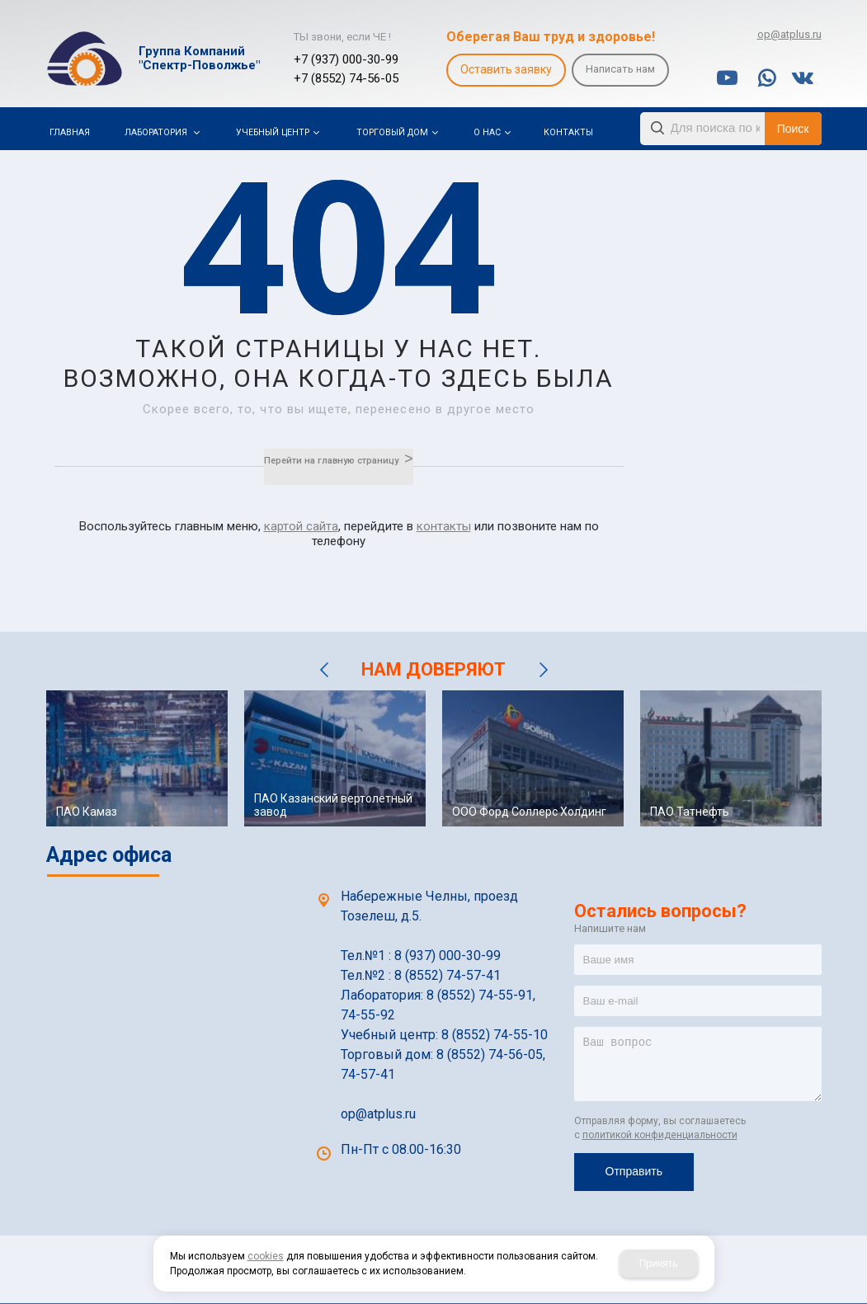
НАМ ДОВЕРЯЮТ (433, 669)
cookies (265, 1256)
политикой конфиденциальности (659, 1135)
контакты (444, 526)
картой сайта (301, 526)
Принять (658, 1263)
